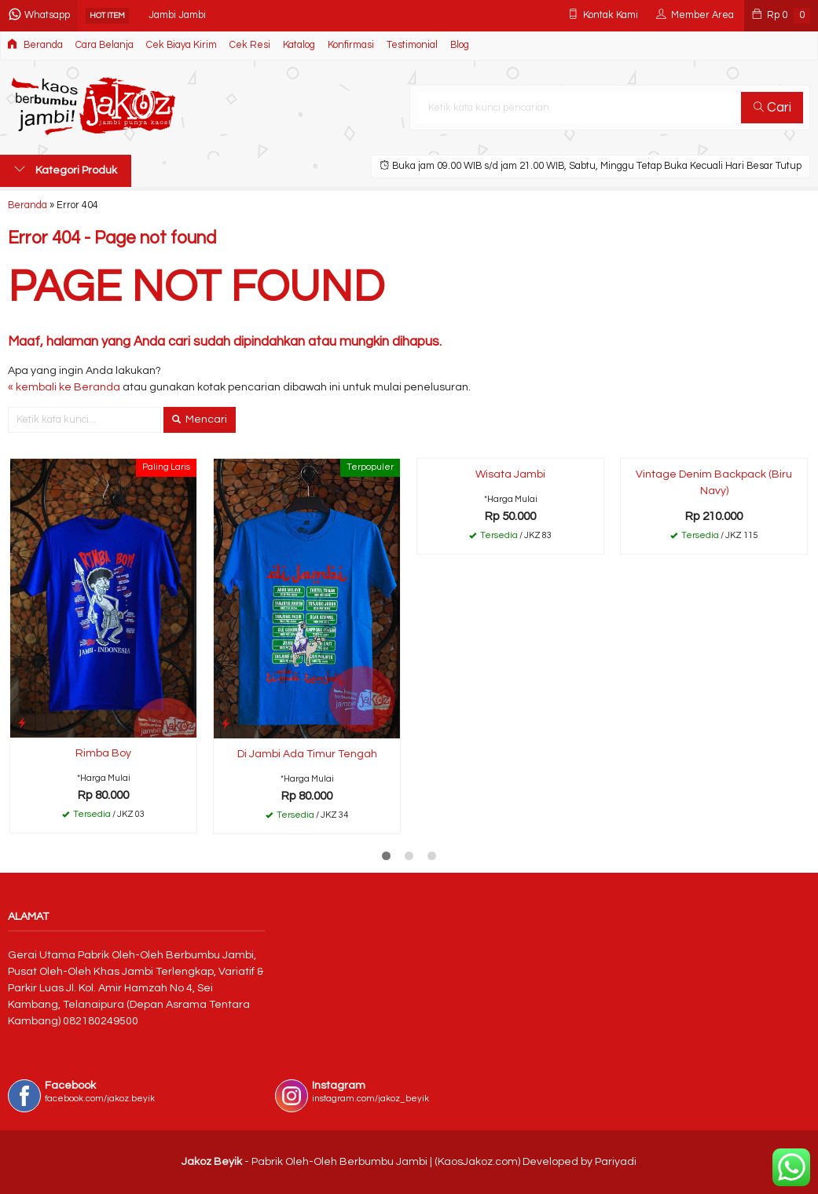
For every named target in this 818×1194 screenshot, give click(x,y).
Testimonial (412, 45)
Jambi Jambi (177, 15)
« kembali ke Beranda (64, 387)
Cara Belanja (104, 45)
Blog (459, 45)
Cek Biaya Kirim (181, 45)
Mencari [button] (199, 419)
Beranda (35, 44)
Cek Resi (249, 45)
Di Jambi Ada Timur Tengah (307, 754)
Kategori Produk (65, 169)
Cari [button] (772, 108)
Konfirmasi (351, 45)
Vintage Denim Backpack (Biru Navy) (714, 482)
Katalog (299, 45)
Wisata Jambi (510, 474)
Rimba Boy (103, 753)
